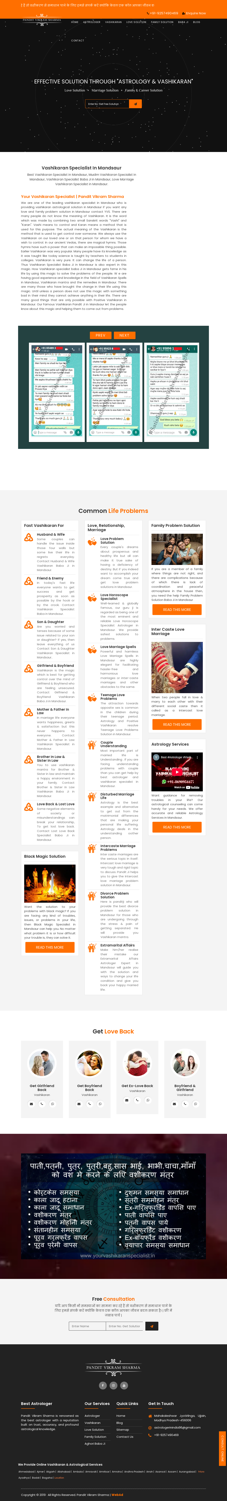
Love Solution (136, 22)
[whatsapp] (52, 1104)
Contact (77, 40)
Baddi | (36, 1477)
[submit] (135, 103)
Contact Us (124, 1437)
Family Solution (162, 22)
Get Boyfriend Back (89, 1087)
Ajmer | (41, 1471)
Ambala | (79, 1471)
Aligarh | (51, 1471)
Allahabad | (64, 1471)
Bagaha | (48, 1477)
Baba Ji (183, 22)
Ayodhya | (24, 1477)
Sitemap (122, 1430)
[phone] (42, 1104)
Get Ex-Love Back (137, 1085)
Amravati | (91, 1471)
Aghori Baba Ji (95, 1444)
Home (74, 22)
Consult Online (223, 1448)
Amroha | (118, 1471)
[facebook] (103, 1385)
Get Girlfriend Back (42, 1087)
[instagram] (113, 1385)
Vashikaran (113, 22)
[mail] (31, 1104)
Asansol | (161, 1471)
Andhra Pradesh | (135, 1471)
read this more (50, 947)
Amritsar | (105, 1471)
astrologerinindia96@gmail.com (168, 1427)
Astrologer (92, 22)
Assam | (173, 1471)
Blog (196, 22)
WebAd (117, 1495)
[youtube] (124, 1385)
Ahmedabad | (27, 1471)
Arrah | (150, 1471)
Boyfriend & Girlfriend (185, 1087)
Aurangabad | (188, 1471)
